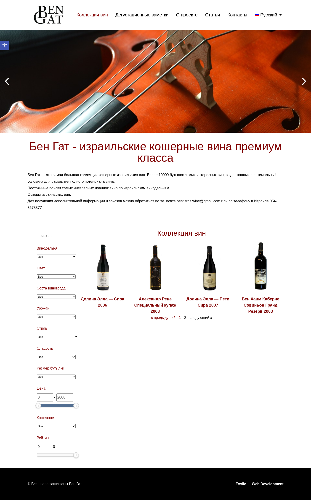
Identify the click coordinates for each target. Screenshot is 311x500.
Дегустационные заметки (141, 14)
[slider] (38, 405)
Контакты (237, 14)
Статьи (212, 14)
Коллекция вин (92, 14)
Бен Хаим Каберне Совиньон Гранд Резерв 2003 (260, 305)
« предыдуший (163, 318)
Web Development (267, 484)
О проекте (186, 14)
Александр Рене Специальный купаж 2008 (155, 305)
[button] (6, 81)
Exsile (241, 484)
